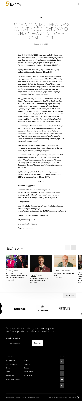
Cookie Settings (33, 397)
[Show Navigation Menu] (78, 4)
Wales (9, 270)
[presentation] (67, 247)
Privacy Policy (21, 397)
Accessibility (10, 397)
